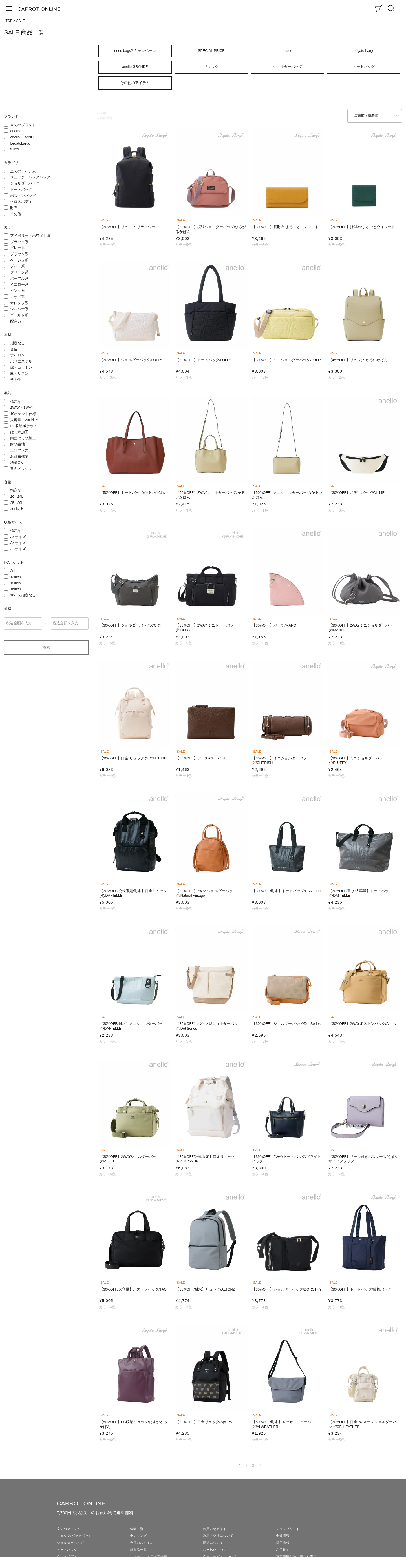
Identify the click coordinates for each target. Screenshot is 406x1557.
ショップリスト (288, 1529)
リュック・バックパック (30, 177)
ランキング (138, 1535)
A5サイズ (17, 537)
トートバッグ (21, 190)
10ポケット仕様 (23, 414)
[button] (260, 1466)
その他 (15, 214)
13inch (15, 577)
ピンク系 (17, 291)
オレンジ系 (19, 303)
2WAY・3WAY (21, 408)
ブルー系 (17, 266)
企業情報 (283, 1535)
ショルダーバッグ (24, 183)
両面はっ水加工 (23, 438)
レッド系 (17, 297)
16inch (15, 589)
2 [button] (246, 1465)
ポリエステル (21, 361)
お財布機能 (19, 457)
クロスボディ (21, 202)
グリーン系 (19, 272)
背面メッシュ (21, 469)
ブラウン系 (19, 254)
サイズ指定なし (23, 595)
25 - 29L (16, 503)
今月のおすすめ (142, 1542)
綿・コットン (21, 368)
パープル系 (19, 279)
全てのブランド (23, 125)
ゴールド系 (19, 315)
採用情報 (283, 1542)
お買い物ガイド (215, 1529)
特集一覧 (137, 1529)
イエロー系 (19, 284)
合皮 (13, 349)
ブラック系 (19, 242)
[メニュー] (9, 8)
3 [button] (253, 1465)
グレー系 (17, 248)
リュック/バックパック (74, 1535)
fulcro (14, 149)
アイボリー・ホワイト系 (30, 236)
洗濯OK (16, 463)
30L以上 (16, 509)
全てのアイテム (23, 171)
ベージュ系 (19, 260)
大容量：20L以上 (24, 420)
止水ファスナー (23, 450)
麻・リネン (19, 374)
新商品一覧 (138, 1549)
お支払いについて (216, 1549)
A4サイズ (17, 543)
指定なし (17, 343)
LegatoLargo (20, 143)
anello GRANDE (23, 137)
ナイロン (17, 355)
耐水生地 (17, 444)
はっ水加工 (19, 432)
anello (15, 131)
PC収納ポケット (23, 426)
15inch (15, 583)
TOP (8, 21)
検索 (46, 647)
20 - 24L (16, 497)
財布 (13, 208)
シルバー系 (19, 309)
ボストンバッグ (23, 196)
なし (13, 571)
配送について (213, 1542)
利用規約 (283, 1549)
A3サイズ (17, 549)
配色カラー (19, 321)
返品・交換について (218, 1535)
